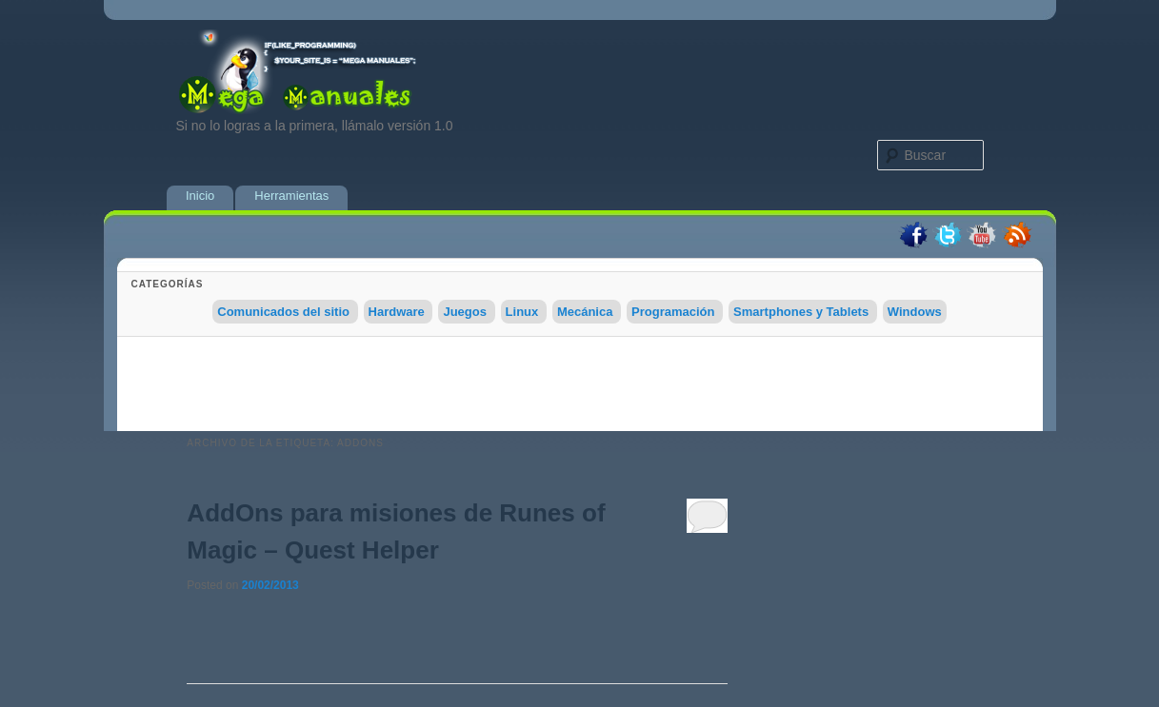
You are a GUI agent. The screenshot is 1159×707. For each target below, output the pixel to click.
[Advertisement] (580, 388)
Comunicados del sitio (283, 311)
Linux (522, 311)
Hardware (397, 311)
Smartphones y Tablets (801, 311)
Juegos (465, 311)
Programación (672, 311)
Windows (915, 311)
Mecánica (585, 311)
